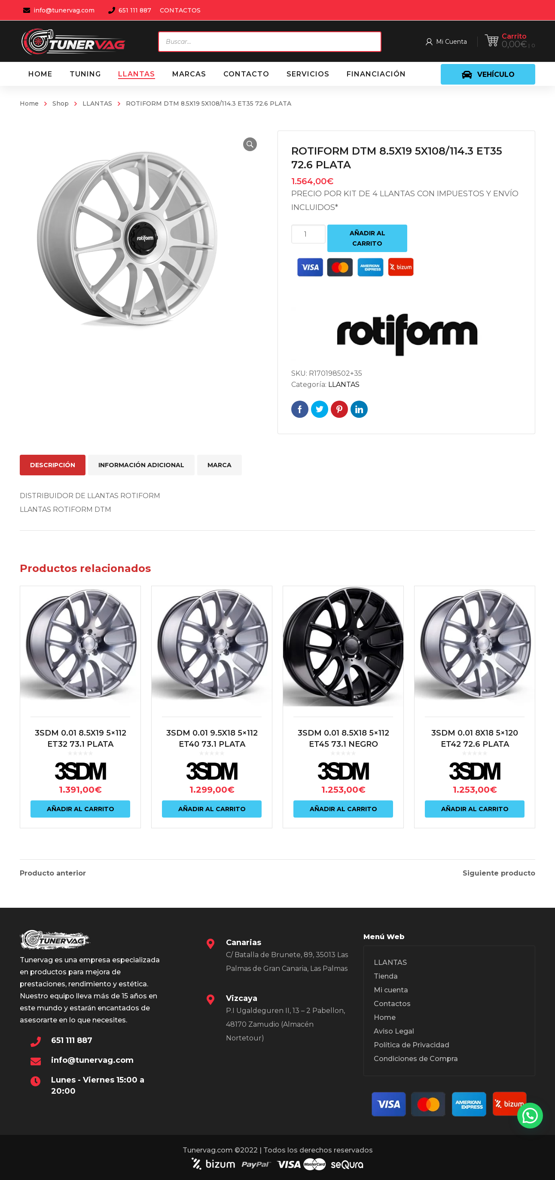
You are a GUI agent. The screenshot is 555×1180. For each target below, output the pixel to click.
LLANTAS (97, 103)
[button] (250, 144)
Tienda (386, 976)
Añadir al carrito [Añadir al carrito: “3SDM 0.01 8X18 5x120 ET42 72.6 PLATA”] (475, 809)
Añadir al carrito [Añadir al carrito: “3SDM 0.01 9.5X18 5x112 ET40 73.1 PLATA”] (212, 809)
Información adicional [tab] (141, 465)
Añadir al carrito (367, 238)
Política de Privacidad (411, 1045)
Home (29, 103)
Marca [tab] (219, 465)
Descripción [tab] (52, 465)
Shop (60, 103)
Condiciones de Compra (416, 1059)
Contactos (392, 1004)
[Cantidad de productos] (308, 234)
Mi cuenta (391, 990)
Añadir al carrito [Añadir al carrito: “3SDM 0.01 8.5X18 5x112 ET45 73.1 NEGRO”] (343, 809)
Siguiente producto (499, 873)
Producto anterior (53, 873)
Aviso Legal (394, 1031)
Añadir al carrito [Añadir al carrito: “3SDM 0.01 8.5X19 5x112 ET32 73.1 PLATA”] (80, 809)
